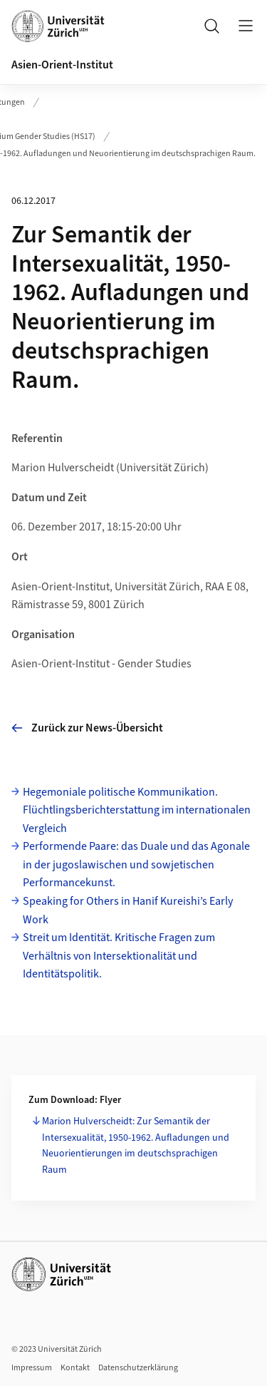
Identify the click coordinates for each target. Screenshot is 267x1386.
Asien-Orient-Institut (62, 65)
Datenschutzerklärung (138, 1368)
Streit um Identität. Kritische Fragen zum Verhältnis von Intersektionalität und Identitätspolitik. (119, 956)
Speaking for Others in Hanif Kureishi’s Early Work (128, 910)
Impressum (31, 1368)
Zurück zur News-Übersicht (87, 728)
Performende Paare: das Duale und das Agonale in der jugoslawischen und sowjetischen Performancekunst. (136, 864)
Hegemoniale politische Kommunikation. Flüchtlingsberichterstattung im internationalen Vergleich (137, 810)
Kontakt (75, 1368)
